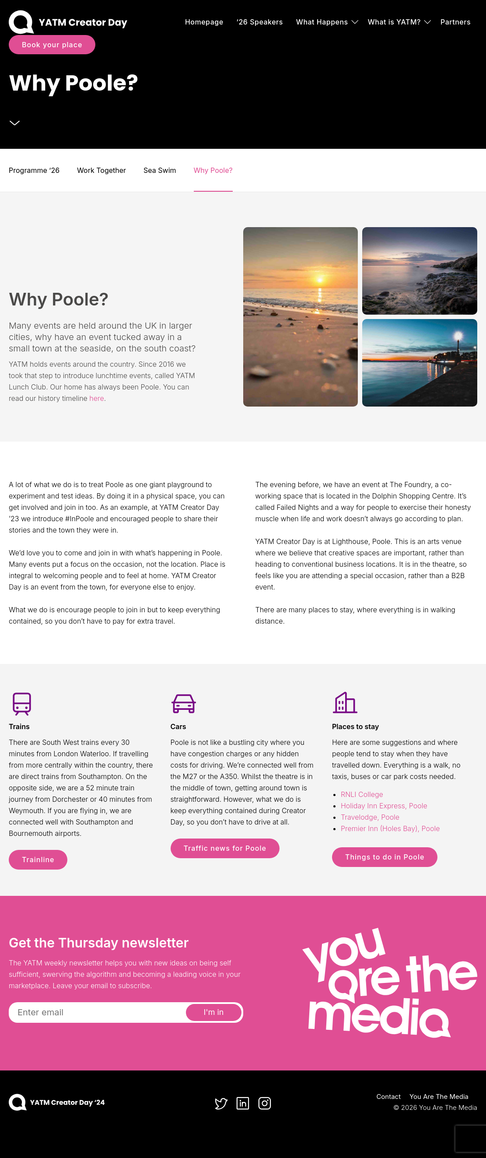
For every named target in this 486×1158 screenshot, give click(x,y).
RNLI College (362, 794)
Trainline (38, 859)
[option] (243, 74)
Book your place (52, 44)
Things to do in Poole (384, 857)
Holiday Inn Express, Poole (384, 805)
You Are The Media (439, 1096)
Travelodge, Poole (370, 817)
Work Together (101, 170)
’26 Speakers (260, 22)
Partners (456, 22)
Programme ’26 (34, 170)
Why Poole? (213, 170)
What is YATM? (394, 22)
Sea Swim (159, 170)
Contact (388, 1096)
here (96, 398)
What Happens (322, 22)
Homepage (204, 22)
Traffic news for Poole (225, 848)
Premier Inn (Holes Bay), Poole (390, 828)
